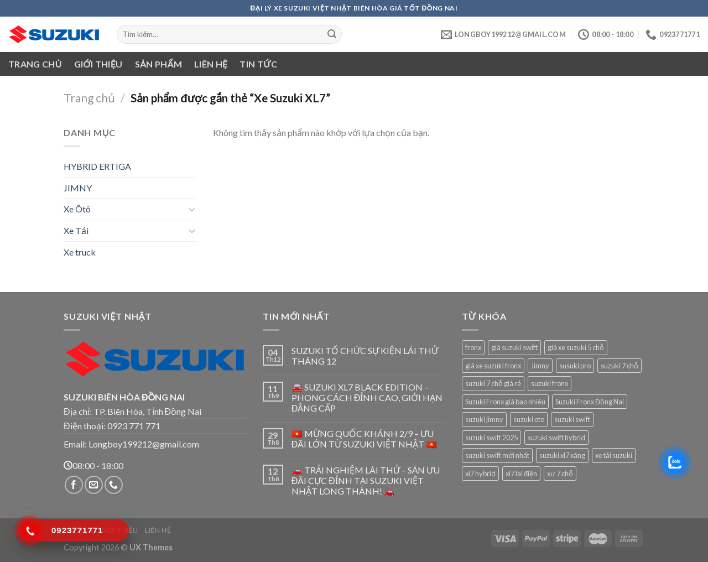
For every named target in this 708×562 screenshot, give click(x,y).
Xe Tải (76, 230)
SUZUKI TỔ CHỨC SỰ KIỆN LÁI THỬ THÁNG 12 (364, 355)
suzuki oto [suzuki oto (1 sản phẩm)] (528, 419)
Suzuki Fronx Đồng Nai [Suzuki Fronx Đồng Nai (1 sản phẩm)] (589, 401)
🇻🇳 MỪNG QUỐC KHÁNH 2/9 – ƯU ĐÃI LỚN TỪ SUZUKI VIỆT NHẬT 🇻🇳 (364, 438)
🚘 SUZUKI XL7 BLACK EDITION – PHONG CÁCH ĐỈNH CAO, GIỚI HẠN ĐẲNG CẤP (367, 397)
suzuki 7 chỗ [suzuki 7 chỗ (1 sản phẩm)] (619, 365)
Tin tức (258, 64)
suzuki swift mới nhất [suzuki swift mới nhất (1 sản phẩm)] (497, 455)
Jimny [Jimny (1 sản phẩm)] (540, 365)
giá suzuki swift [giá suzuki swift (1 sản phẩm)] (514, 347)
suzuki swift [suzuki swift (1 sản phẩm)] (572, 419)
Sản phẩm (158, 64)
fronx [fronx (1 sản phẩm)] (473, 347)
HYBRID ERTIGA (97, 166)
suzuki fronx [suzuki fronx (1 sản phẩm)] (549, 383)
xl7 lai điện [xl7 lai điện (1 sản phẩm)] (521, 473)
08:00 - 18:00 (93, 465)
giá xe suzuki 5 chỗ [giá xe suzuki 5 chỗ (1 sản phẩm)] (576, 347)
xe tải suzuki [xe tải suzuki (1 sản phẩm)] (613, 455)
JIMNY (78, 188)
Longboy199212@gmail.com (143, 444)
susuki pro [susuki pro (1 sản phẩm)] (575, 365)
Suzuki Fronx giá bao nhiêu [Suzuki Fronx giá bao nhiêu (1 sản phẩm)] (505, 401)
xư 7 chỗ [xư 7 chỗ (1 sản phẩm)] (560, 473)
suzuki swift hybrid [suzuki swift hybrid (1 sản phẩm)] (556, 437)
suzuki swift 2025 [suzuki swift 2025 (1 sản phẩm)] (491, 437)
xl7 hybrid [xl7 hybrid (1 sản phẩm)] (480, 473)
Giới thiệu (98, 64)
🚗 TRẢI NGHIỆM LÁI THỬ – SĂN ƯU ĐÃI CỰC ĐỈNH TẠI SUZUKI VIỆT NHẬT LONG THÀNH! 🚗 (365, 480)
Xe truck (80, 252)
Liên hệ (210, 64)
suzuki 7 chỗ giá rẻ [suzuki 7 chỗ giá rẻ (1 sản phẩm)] (493, 383)
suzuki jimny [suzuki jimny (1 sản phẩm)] (484, 419)
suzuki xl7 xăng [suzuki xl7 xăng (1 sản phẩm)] (562, 455)
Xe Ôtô (77, 209)
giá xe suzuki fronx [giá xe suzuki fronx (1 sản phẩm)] (493, 365)
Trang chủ (35, 64)
